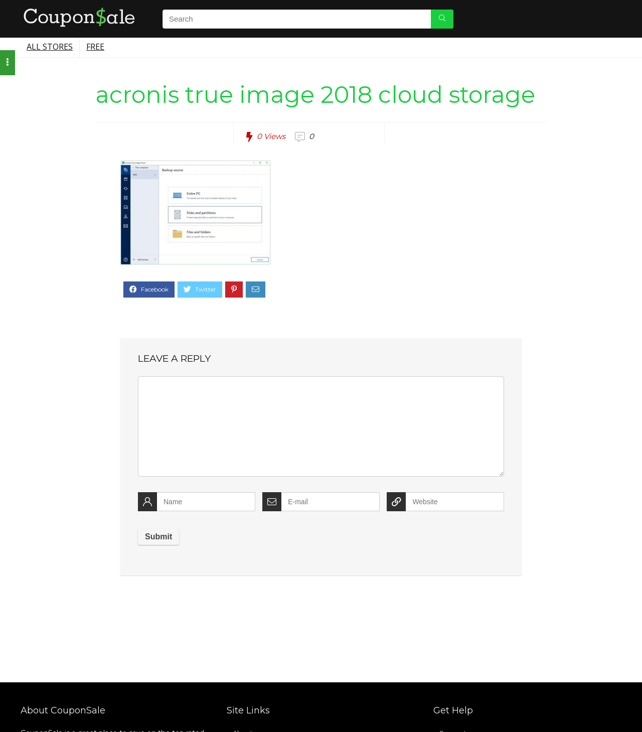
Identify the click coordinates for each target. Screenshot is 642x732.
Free (95, 46)
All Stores (50, 46)
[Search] (442, 19)
